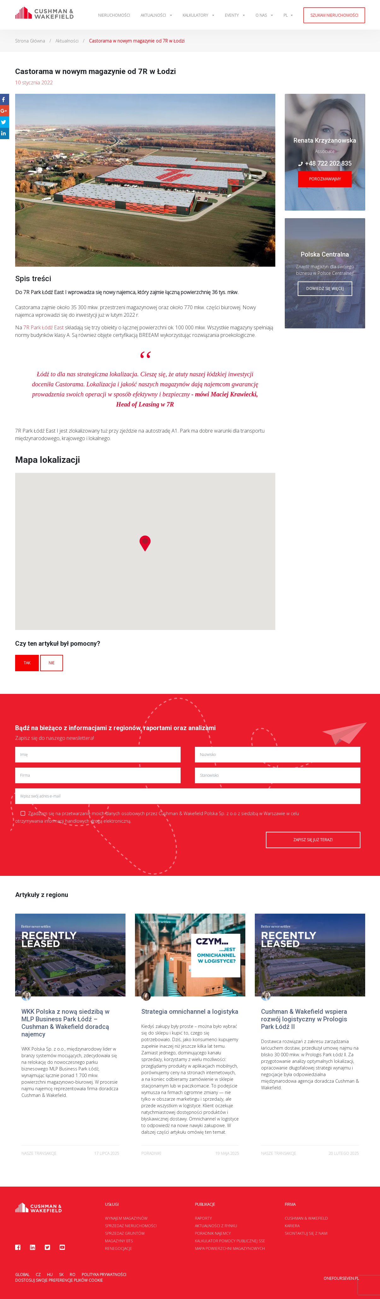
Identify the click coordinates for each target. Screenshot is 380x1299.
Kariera (292, 1225)
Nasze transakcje (38, 1153)
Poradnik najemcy (213, 1233)
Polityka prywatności (104, 1274)
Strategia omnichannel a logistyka (189, 1011)
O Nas (261, 15)
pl (286, 15)
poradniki (151, 1153)
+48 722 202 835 (325, 163)
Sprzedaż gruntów (125, 1233)
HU (50, 1274)
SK (61, 1274)
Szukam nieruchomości (334, 15)
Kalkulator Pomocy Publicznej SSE (230, 1241)
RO (72, 1274)
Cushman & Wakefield (306, 1218)
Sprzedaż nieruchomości (131, 1225)
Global (22, 1274)
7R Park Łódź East (43, 327)
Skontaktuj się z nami (306, 1233)
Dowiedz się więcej (325, 288)
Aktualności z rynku (216, 1225)
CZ (38, 1274)
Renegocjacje (118, 1248)
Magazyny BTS (119, 1241)
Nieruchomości (114, 15)
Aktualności (154, 15)
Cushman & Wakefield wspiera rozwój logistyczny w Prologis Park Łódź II (304, 1019)
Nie (52, 663)
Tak (27, 663)
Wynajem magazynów (126, 1218)
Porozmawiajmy (325, 179)
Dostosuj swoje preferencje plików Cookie (59, 1280)
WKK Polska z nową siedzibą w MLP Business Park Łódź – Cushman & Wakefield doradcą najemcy (65, 1023)
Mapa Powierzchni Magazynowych (230, 1248)
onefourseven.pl (341, 1274)
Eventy (232, 15)
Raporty (203, 1218)
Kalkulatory (196, 15)
